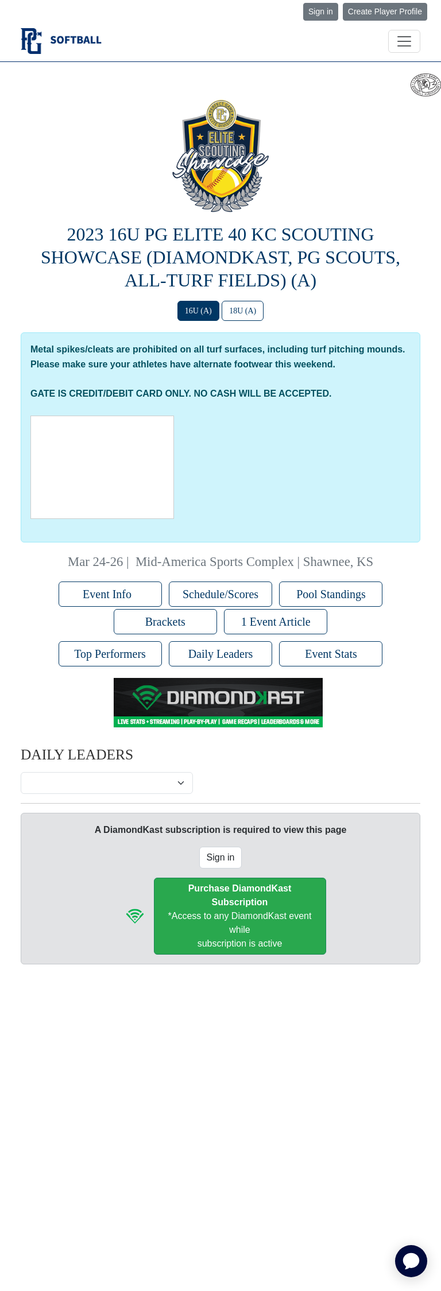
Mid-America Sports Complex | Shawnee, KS (254, 562)
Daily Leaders (220, 654)
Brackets (165, 621)
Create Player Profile (385, 11)
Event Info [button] (110, 594)
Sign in (320, 11)
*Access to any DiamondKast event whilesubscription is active (240, 915)
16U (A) (198, 311)
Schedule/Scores (220, 594)
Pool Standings (331, 594)
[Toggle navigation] (404, 41)
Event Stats (331, 654)
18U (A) (242, 311)
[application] (411, 1261)
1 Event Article (276, 621)
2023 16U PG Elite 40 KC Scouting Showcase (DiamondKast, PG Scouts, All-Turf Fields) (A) (220, 257)
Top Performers (110, 654)
